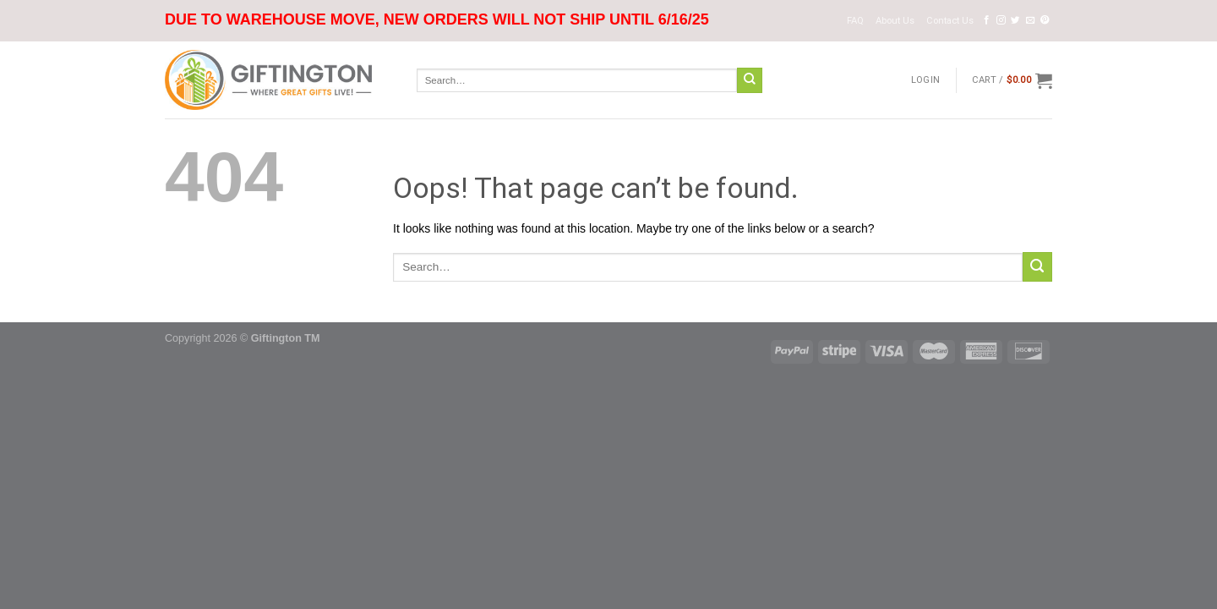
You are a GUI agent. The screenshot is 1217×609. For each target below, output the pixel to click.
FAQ (855, 20)
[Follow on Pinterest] (1045, 20)
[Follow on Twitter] (1015, 20)
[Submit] (749, 80)
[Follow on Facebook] (986, 20)
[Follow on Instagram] (1001, 20)
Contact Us (950, 20)
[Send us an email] (1030, 20)
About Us (895, 20)
